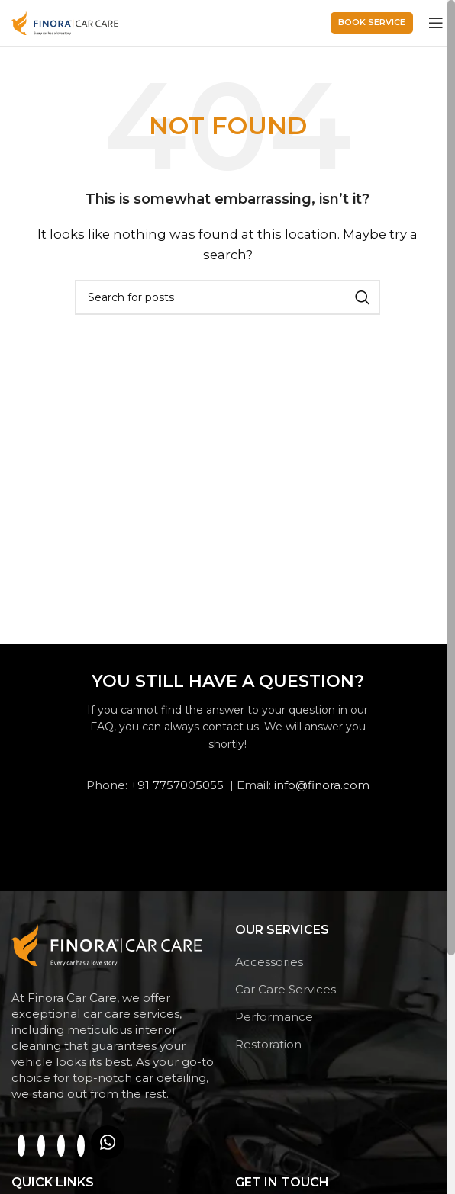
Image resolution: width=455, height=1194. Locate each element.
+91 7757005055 (177, 785)
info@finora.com (321, 785)
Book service (371, 22)
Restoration (268, 1044)
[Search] (227, 297)
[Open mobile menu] (436, 23)
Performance (274, 1016)
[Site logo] (64, 21)
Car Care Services (285, 989)
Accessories (269, 962)
